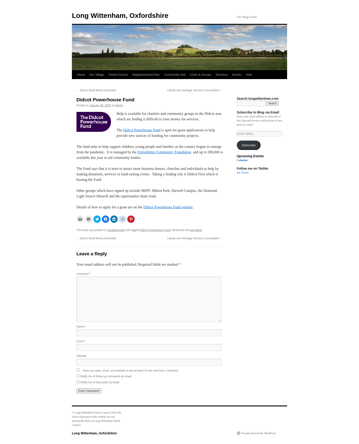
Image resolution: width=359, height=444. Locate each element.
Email (80, 341)
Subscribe (249, 145)
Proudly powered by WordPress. (259, 433)
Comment (83, 274)
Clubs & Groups (200, 74)
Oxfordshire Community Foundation (164, 152)
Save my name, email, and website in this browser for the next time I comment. (131, 370)
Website (81, 356)
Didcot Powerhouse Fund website (168, 207)
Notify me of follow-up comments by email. (106, 376)
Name (81, 326)
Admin (119, 105)
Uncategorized (116, 230)
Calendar (242, 160)
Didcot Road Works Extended (96, 90)
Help (249, 74)
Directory (222, 74)
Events (236, 74)
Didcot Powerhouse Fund (141, 130)
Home (81, 74)
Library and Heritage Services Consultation (195, 90)
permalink (196, 230)
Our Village (97, 74)
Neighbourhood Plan (146, 74)
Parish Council (118, 74)
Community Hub (174, 74)
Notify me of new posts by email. (100, 382)
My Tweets (243, 172)
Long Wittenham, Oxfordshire (120, 15)
